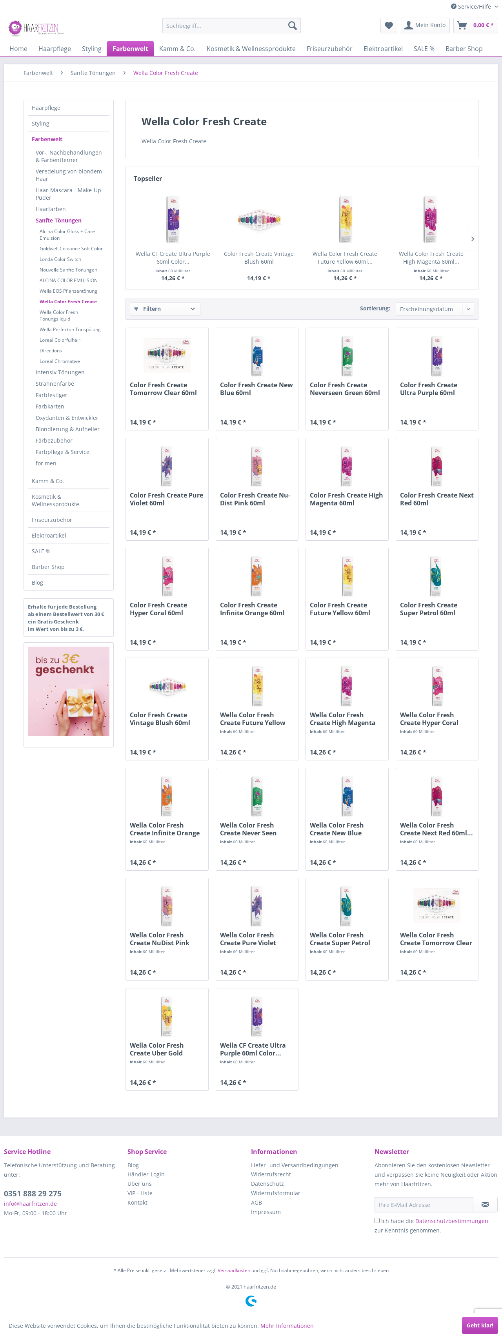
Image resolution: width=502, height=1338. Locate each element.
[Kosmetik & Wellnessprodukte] (251, 48)
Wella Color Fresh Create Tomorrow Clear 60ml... (436, 939)
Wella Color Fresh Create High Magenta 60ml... (431, 257)
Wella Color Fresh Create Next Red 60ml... (436, 829)
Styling (40, 123)
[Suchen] (292, 25)
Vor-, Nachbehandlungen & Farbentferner (69, 156)
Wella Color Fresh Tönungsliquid (59, 315)
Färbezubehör (54, 440)
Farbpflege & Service (62, 452)
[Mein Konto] (425, 25)
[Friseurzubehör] (329, 48)
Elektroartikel (49, 535)
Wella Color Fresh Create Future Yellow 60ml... (345, 257)
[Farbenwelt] (130, 48)
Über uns (139, 1183)
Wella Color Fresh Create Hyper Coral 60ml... (429, 719)
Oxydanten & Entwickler (67, 417)
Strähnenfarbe (55, 383)
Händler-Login (146, 1174)
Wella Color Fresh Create (68, 301)
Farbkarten (50, 406)
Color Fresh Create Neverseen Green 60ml (345, 389)
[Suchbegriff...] (231, 25)
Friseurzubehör (52, 519)
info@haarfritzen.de (30, 1203)
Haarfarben (51, 209)
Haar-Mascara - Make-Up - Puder (70, 193)
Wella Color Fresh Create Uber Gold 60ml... (157, 1049)
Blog (37, 582)
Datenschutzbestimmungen (451, 1221)
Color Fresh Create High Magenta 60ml (346, 499)
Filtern (147, 308)
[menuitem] (231, 25)
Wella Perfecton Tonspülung (70, 329)
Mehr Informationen (287, 1325)
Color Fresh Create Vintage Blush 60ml (259, 257)
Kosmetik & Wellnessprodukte (55, 500)
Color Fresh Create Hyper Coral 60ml (158, 609)
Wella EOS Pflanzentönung (68, 291)
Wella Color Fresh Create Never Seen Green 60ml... (248, 829)
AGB (256, 1202)
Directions (51, 350)
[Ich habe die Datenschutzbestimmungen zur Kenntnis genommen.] (377, 1220)
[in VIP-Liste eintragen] (485, 1204)
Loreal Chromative (60, 361)
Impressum (266, 1212)
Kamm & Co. (48, 481)
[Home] (18, 48)
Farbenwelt (47, 139)
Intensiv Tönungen (60, 372)
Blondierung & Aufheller (68, 429)
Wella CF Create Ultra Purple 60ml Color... (173, 257)
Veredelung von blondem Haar (69, 175)
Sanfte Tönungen (59, 220)
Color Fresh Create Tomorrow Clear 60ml (163, 389)
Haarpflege (46, 107)
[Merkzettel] (388, 25)
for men (46, 463)
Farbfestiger (51, 395)
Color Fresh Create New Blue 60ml (256, 389)
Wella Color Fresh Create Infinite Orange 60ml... (165, 829)
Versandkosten (234, 1270)
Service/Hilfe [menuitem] (472, 6)
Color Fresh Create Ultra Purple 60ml (428, 389)
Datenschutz (267, 1183)
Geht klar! (480, 1325)
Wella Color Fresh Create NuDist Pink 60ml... (159, 939)
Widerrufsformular (275, 1193)
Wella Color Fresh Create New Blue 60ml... (337, 829)
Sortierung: (375, 308)
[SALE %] (424, 48)
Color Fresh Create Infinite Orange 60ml (252, 609)
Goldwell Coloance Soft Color (71, 248)
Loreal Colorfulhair (60, 340)
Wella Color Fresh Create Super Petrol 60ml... (340, 939)
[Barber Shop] (464, 48)
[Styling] (91, 48)
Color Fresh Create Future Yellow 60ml (340, 609)
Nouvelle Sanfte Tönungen (68, 269)
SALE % (41, 551)
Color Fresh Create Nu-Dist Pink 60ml (255, 499)
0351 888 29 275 (33, 1194)
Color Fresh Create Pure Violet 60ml (166, 499)
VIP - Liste (140, 1193)
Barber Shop (48, 567)
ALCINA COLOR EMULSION (69, 280)
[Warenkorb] (475, 25)
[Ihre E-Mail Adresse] (424, 1204)
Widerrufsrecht (271, 1174)
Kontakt (137, 1202)
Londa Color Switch (60, 259)
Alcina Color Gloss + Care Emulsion (67, 234)
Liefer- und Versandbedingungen (294, 1165)
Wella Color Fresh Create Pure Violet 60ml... (248, 939)
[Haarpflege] (54, 48)
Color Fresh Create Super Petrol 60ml (428, 609)
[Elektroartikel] (383, 48)
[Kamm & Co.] (177, 48)
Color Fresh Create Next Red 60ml (437, 499)
